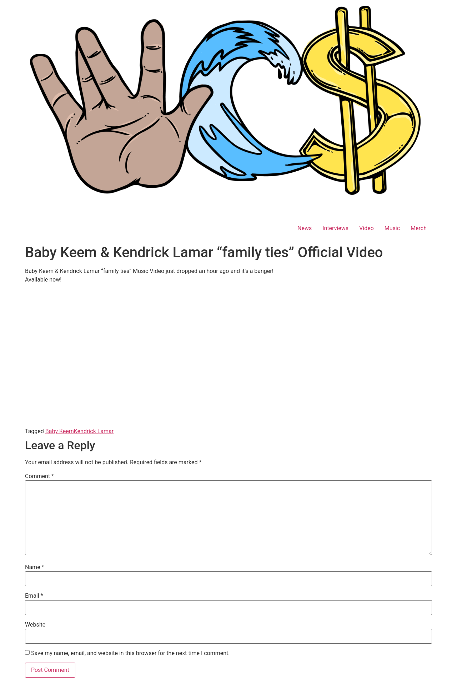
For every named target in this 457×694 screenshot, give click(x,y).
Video (366, 228)
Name (34, 567)
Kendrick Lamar (94, 431)
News (304, 228)
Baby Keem (59, 431)
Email (34, 596)
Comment (39, 476)
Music (392, 228)
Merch (419, 228)
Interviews (335, 228)
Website (35, 625)
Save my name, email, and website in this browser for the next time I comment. (130, 653)
